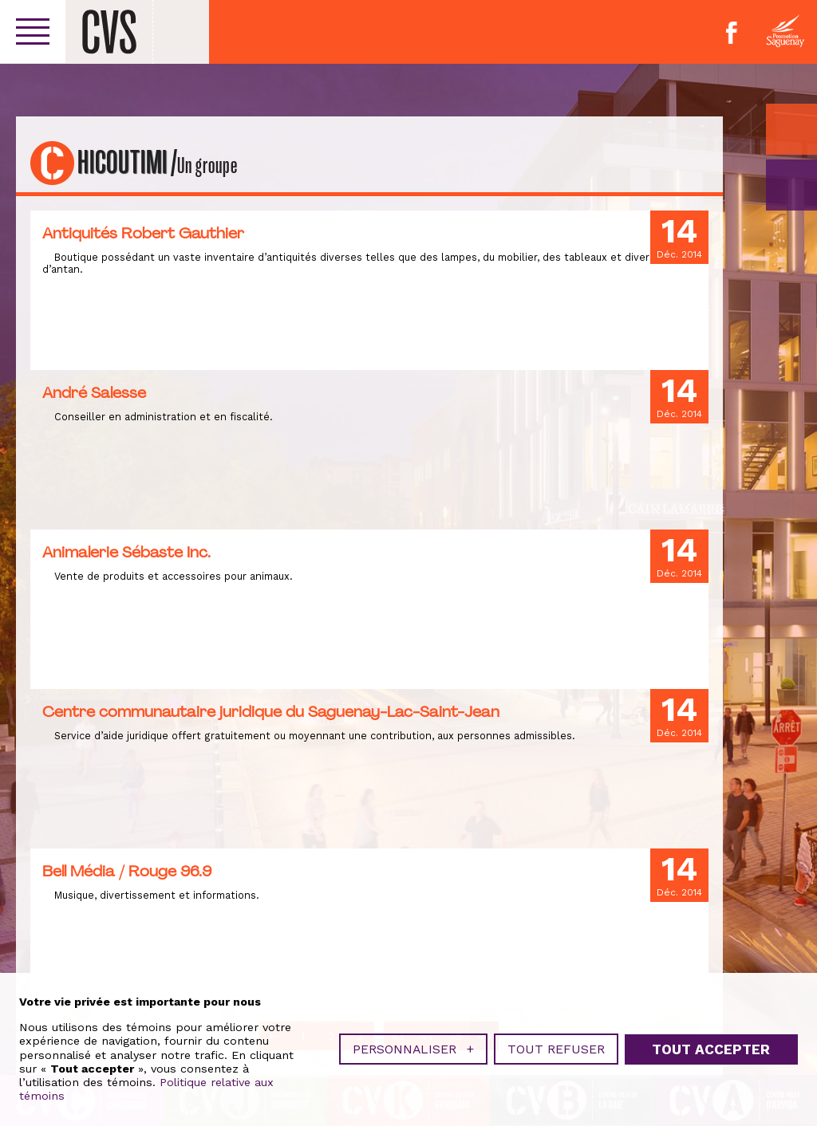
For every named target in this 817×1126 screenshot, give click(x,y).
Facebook (731, 32)
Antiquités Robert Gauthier (143, 232)
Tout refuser (556, 1037)
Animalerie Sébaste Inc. (126, 551)
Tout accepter (711, 1037)
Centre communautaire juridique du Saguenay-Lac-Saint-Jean (270, 711)
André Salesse (94, 392)
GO (791, 185)
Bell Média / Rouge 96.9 (126, 870)
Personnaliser (413, 1037)
